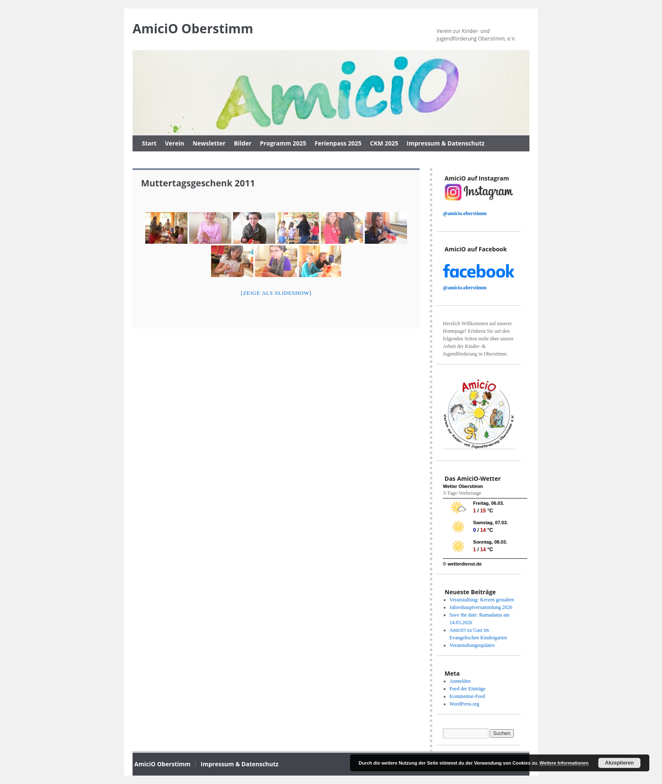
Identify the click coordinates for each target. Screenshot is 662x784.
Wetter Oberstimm (463, 486)
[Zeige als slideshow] (276, 293)
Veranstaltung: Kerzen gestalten (482, 600)
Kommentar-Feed (467, 696)
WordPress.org (464, 704)
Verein (174, 143)
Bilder (242, 143)
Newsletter (209, 143)
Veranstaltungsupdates (472, 645)
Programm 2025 (283, 143)
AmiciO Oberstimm (193, 28)
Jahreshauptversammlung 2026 (481, 607)
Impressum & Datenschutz (445, 143)
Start (149, 143)
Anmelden (460, 681)
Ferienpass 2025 (338, 143)
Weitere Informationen (564, 762)
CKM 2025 (384, 143)
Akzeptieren (619, 763)
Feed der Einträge (468, 689)
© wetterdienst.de (462, 563)
